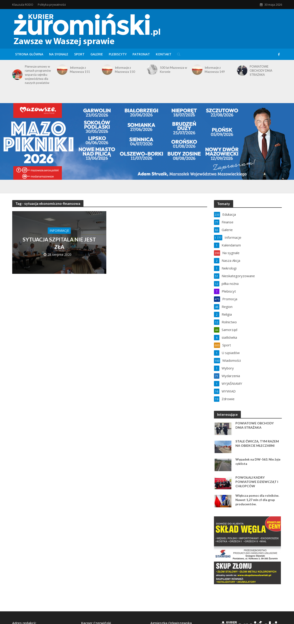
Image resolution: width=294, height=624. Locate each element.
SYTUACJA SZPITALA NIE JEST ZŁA (59, 243)
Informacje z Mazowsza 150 (125, 69)
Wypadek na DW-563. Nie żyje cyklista (257, 461)
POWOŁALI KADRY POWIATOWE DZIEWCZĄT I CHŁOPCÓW (256, 481)
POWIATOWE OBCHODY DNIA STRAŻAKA (261, 70)
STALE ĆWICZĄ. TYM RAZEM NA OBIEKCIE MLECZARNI (257, 443)
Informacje (59, 230)
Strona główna (29, 54)
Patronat (141, 54)
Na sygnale (58, 54)
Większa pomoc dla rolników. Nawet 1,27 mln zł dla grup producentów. (257, 500)
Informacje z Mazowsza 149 (215, 69)
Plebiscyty (118, 54)
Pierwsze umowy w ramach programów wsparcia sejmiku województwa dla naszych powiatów (38, 75)
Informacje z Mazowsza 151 (80, 69)
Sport (79, 54)
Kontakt (163, 54)
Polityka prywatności (52, 4)
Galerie (96, 54)
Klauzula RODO (22, 4)
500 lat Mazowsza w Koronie (173, 69)
